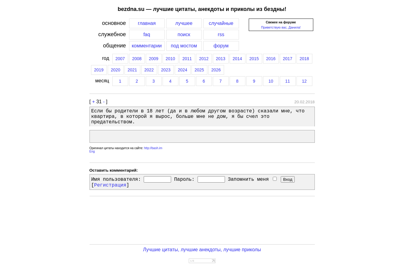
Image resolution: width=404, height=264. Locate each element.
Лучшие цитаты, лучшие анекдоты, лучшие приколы (202, 249)
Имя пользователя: (116, 179)
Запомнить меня (252, 179)
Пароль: (184, 179)
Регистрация (110, 185)
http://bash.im (153, 148)
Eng (92, 151)
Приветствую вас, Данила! (280, 27)
